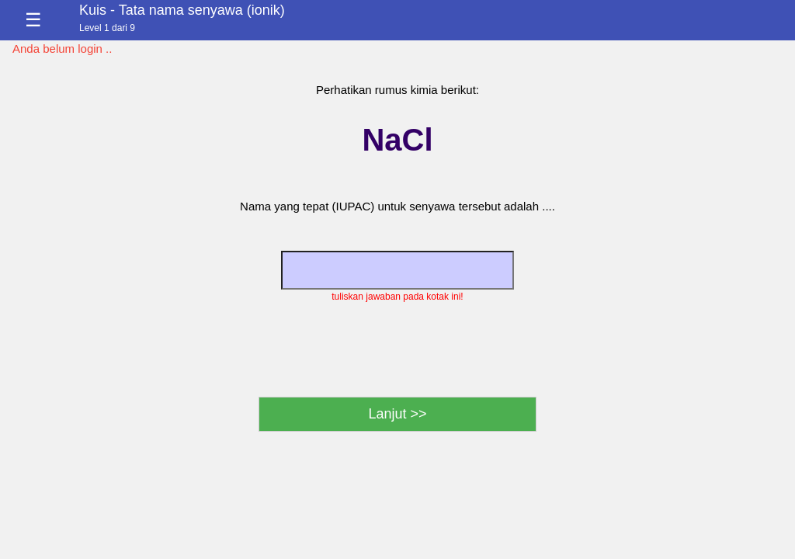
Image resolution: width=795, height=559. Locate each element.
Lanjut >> (397, 414)
